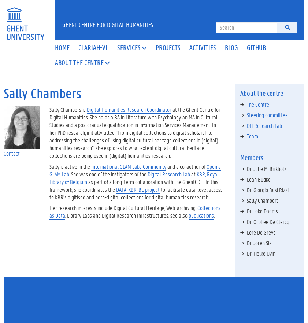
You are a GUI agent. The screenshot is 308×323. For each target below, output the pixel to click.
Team (252, 136)
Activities (202, 47)
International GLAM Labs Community (128, 166)
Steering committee (267, 115)
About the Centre (82, 62)
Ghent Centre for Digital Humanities (107, 24)
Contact (12, 153)
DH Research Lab (264, 125)
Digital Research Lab (169, 174)
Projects (168, 47)
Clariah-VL (93, 47)
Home (62, 47)
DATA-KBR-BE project (138, 189)
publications (201, 215)
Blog (231, 47)
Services (132, 47)
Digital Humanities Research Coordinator (129, 109)
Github (256, 47)
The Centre (258, 104)
